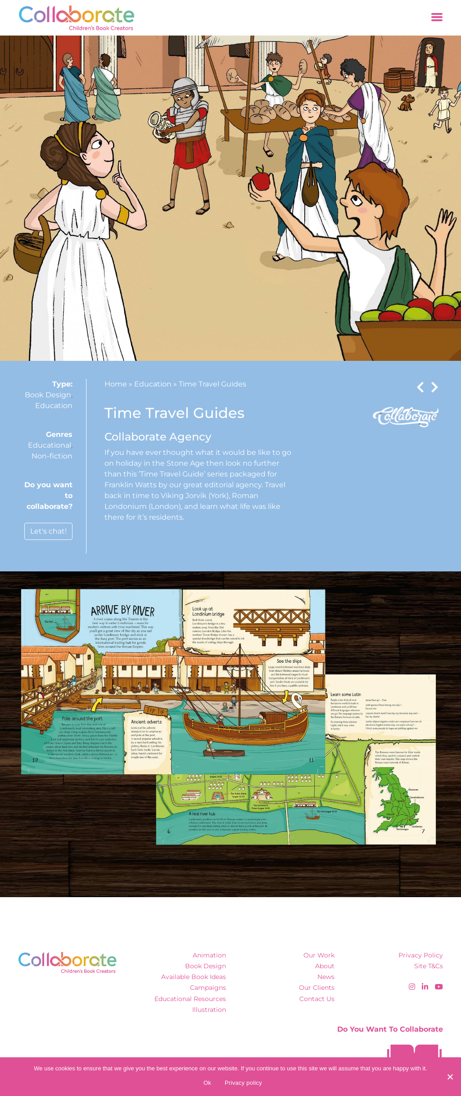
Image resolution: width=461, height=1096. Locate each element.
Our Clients (316, 988)
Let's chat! (48, 531)
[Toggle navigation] (437, 17)
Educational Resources (190, 999)
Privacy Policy (420, 955)
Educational (49, 445)
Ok (207, 1082)
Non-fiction (52, 456)
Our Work (318, 955)
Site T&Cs (428, 966)
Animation (209, 955)
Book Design (48, 395)
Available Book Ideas (193, 977)
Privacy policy (243, 1082)
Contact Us (316, 999)
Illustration (209, 1010)
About (324, 966)
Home (115, 384)
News (325, 977)
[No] (449, 1076)
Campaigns (208, 988)
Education (53, 405)
